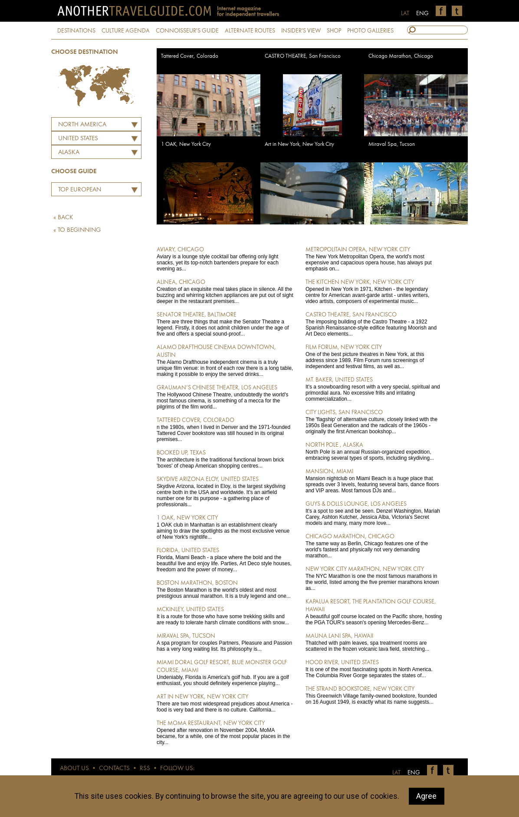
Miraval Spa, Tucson (391, 144)
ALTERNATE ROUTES (250, 31)
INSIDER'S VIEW (301, 31)
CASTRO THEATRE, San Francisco (303, 56)
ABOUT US (74, 768)
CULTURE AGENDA (126, 31)
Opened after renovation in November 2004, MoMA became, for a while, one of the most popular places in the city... (225, 732)
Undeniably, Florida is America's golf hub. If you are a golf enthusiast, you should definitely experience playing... (225, 672)
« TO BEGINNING (77, 230)
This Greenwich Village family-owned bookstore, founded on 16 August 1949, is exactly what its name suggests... (373, 695)
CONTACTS (114, 768)
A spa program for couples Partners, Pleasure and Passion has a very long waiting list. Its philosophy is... (225, 642)
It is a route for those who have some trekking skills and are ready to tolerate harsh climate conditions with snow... (225, 616)
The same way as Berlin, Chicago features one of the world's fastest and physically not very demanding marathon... (373, 546)
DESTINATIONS (76, 31)
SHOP (334, 31)
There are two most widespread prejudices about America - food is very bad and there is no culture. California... (225, 703)
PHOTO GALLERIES (370, 31)
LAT (405, 13)
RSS (145, 768)
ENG (422, 13)
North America (82, 125)
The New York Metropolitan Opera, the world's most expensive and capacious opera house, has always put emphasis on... (373, 259)
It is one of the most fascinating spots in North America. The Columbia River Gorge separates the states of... (373, 669)
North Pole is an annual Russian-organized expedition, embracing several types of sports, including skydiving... (373, 451)
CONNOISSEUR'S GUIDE (187, 31)
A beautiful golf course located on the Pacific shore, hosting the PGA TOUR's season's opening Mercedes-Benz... (373, 612)
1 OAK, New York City (186, 144)
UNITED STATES (78, 138)
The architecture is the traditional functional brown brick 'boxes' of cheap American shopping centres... (225, 459)
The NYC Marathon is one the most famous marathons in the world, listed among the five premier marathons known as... (373, 578)
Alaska (68, 152)
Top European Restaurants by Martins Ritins (77, 191)
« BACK (63, 217)
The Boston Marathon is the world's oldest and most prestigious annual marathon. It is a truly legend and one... (225, 589)
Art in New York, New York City (299, 144)
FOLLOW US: (177, 768)
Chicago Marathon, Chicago (400, 56)
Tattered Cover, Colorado (189, 56)
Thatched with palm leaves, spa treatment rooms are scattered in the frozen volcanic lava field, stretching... (373, 642)
